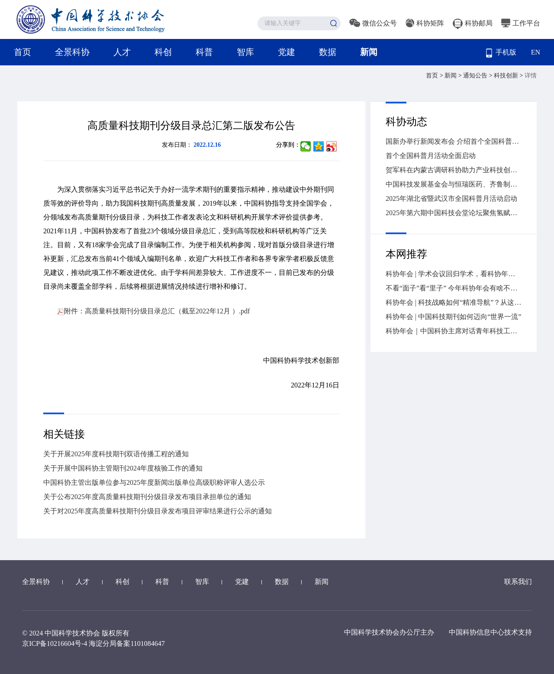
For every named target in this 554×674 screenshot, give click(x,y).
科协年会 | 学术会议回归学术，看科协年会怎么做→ (454, 273)
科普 (204, 52)
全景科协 (72, 52)
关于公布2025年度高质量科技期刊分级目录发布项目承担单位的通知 (147, 496)
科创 (163, 52)
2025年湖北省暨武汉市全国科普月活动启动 (451, 198)
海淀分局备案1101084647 (126, 643)
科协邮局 (473, 23)
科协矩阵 (425, 23)
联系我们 (518, 581)
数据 (327, 52)
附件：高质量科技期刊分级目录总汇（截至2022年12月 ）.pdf (153, 311)
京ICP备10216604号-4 (54, 643)
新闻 (368, 52)
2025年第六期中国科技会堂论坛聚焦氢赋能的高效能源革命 (454, 212)
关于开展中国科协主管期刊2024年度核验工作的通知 (123, 468)
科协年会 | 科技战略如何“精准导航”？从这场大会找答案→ (454, 302)
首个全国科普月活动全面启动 (431, 155)
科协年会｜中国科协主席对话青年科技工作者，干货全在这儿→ (454, 331)
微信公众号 (373, 23)
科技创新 (507, 75)
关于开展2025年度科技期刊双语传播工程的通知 (116, 454)
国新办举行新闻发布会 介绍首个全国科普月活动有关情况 (454, 141)
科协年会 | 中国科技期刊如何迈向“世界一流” (453, 316)
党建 (286, 52)
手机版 (501, 53)
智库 (245, 52)
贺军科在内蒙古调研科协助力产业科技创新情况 (454, 170)
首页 (22, 52)
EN (535, 52)
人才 (122, 52)
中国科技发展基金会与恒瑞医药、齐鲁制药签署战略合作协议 (454, 184)
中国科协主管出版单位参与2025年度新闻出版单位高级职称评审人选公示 (154, 482)
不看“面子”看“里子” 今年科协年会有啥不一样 (454, 288)
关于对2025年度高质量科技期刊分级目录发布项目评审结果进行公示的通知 (157, 511)
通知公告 (476, 75)
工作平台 (520, 23)
